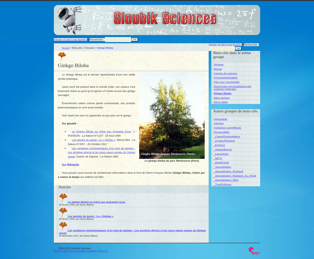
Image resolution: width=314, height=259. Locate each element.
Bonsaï (218, 69)
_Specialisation (222, 166)
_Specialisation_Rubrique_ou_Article (235, 175)
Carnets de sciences (225, 73)
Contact (91, 250)
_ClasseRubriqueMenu (227, 136)
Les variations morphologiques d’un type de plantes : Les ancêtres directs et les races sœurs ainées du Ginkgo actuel (101, 152)
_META (218, 158)
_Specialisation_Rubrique (228, 171)
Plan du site (60, 250)
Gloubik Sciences (187, 16)
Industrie (219, 123)
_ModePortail (221, 162)
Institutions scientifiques (227, 127)
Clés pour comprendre (227, 82)
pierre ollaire (221, 102)
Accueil (65, 47)
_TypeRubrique (222, 184)
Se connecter (77, 250)
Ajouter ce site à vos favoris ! (70, 39)
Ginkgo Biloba (222, 93)
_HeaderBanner (223, 149)
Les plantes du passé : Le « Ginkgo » (93, 139)
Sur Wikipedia (70, 164)
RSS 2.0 (103, 250)
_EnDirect (219, 145)
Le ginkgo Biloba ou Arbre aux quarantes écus (92, 202)
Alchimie (218, 64)
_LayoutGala (221, 153)
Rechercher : (96, 39)
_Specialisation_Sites (226, 179)
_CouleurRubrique (224, 140)
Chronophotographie (226, 77)
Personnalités (221, 132)
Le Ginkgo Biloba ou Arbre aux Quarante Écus (101, 131)
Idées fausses (222, 97)
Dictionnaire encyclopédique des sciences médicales (232, 88)
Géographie (220, 119)
